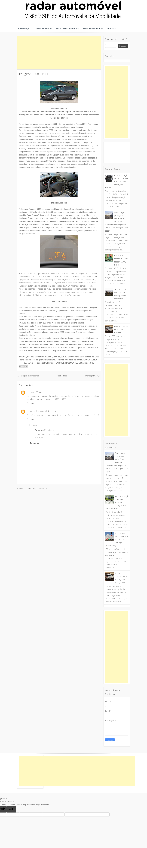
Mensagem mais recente (28, 375)
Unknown (31, 392)
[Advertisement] (59, 52)
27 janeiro (40, 392)
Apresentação (24, 28)
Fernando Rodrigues (35, 411)
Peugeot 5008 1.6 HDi (34, 74)
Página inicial (62, 375)
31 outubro (49, 430)
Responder (31, 403)
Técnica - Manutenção (93, 28)
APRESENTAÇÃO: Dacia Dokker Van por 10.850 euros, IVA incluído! (116, 181)
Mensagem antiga (93, 375)
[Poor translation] (11, 809)
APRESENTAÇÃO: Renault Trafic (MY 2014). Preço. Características (116, 502)
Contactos (111, 28)
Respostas (33, 425)
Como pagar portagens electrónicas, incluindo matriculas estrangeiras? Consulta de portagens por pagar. (116, 221)
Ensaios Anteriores (43, 28)
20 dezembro (50, 411)
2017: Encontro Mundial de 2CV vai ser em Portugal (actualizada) (116, 539)
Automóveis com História (67, 28)
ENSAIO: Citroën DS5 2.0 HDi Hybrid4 (121, 329)
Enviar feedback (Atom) (37, 488)
